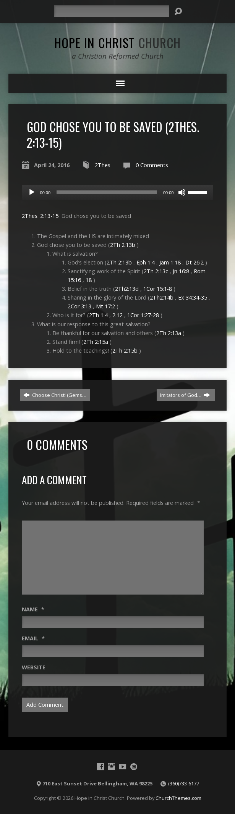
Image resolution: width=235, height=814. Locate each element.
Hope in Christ (117, 42)
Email (33, 638)
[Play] (32, 192)
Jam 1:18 (170, 262)
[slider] (107, 192)
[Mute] (182, 192)
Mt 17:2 (105, 306)
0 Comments (152, 165)
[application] (118, 192)
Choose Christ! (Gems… (54, 395)
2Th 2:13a (168, 333)
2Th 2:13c (156, 271)
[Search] (111, 11)
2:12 (117, 315)
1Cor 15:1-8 (157, 288)
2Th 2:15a (95, 341)
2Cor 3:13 (79, 306)
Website (33, 667)
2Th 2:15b (125, 350)
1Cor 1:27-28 (143, 315)
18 (89, 280)
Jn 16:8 (181, 271)
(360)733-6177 (183, 783)
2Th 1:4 (98, 315)
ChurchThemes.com (178, 798)
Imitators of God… (185, 395)
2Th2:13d (127, 288)
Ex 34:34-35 (192, 297)
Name (33, 609)
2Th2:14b (161, 297)
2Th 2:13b (122, 244)
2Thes (102, 165)
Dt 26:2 (194, 262)
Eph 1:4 (145, 262)
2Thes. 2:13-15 (40, 215)
